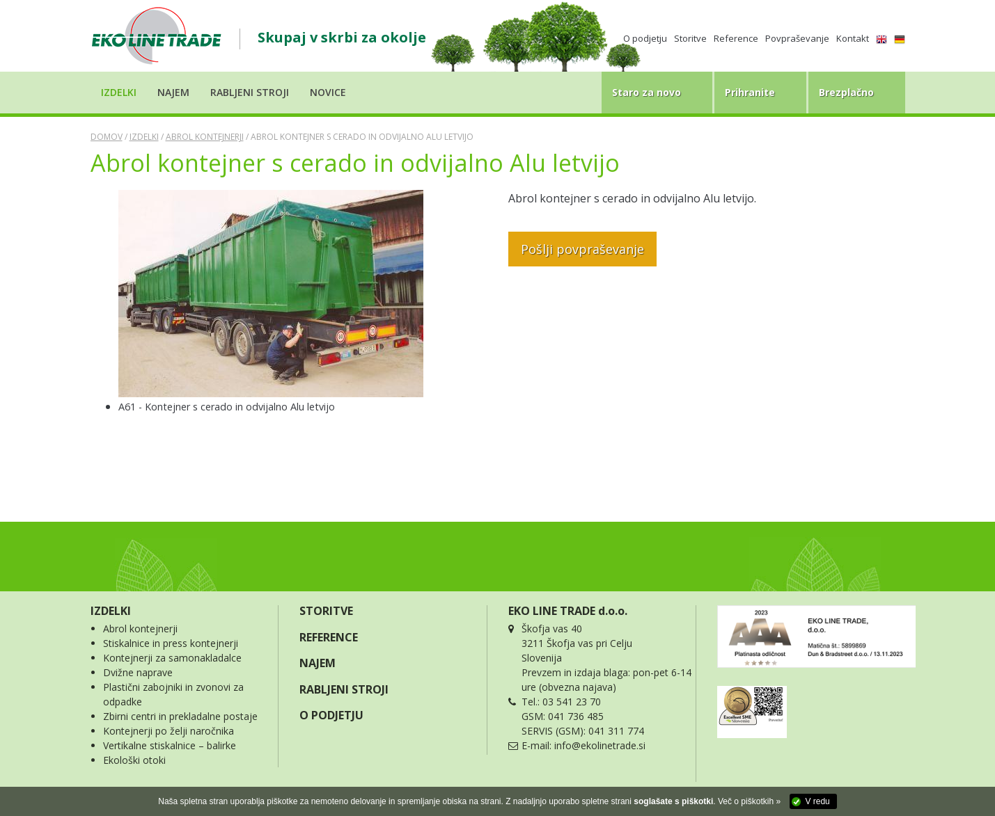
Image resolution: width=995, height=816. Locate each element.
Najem (173, 92)
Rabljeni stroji (249, 92)
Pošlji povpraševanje (582, 249)
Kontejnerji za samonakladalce (172, 657)
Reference (736, 38)
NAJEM (317, 663)
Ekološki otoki (134, 760)
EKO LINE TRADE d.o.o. (567, 610)
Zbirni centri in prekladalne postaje (180, 716)
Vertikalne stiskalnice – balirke (169, 745)
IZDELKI (111, 610)
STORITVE (326, 610)
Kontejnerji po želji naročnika (168, 730)
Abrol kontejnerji (205, 137)
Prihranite (750, 92)
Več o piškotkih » (749, 801)
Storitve (690, 38)
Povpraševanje (797, 38)
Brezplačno (846, 92)
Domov (107, 137)
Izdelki (144, 137)
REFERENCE (328, 637)
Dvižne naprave (138, 672)
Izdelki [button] (118, 92)
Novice (328, 92)
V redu (817, 801)
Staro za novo (646, 92)
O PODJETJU (331, 715)
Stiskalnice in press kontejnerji (170, 643)
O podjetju (645, 38)
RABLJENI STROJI (344, 689)
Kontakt (852, 38)
